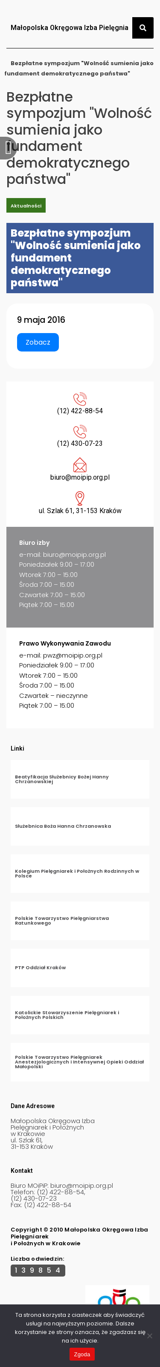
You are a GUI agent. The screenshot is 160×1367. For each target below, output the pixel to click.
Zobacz (38, 342)
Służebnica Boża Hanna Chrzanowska (63, 826)
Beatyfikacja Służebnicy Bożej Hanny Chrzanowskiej (62, 779)
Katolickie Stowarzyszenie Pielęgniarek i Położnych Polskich (67, 1015)
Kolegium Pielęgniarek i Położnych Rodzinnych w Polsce (77, 873)
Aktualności (26, 205)
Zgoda (82, 1354)
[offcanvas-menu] (8, 148)
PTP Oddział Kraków (40, 967)
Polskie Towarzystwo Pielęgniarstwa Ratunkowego (62, 920)
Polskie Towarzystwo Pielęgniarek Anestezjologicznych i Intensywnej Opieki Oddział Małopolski (79, 1062)
